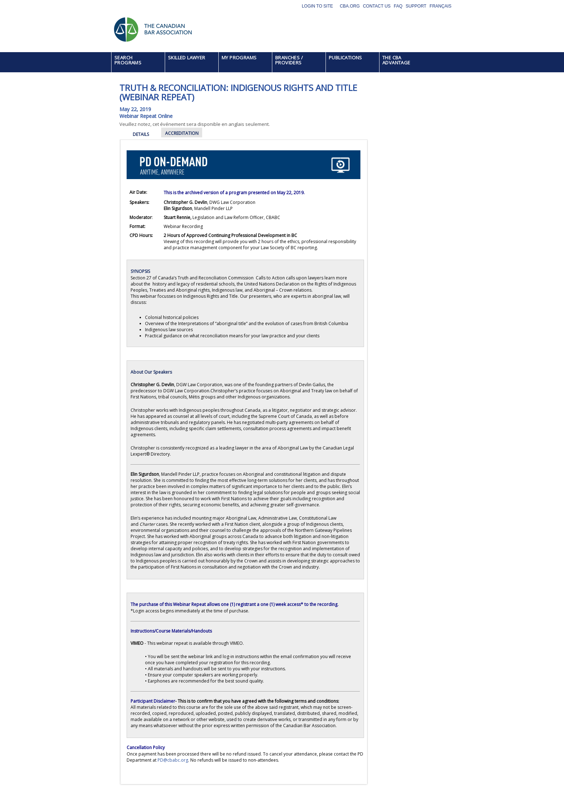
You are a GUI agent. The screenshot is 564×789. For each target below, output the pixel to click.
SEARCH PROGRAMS (127, 60)
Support (416, 6)
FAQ (398, 6)
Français (440, 6)
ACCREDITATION (182, 133)
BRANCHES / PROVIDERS (289, 60)
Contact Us (377, 6)
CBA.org (350, 6)
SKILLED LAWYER (186, 57)
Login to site (317, 6)
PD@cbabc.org (173, 760)
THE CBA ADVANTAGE (396, 60)
